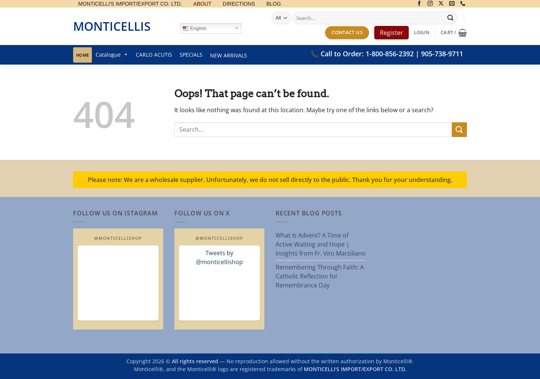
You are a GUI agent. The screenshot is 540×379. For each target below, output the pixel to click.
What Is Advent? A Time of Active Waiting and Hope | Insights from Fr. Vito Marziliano (321, 244)
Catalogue (112, 55)
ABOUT (203, 4)
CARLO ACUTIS (154, 54)
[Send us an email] (451, 4)
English (194, 29)
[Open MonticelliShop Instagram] (118, 282)
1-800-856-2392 (390, 53)
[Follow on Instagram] (430, 4)
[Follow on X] (441, 4)
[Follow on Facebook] (419, 4)
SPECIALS (191, 54)
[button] (421, 32)
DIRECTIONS (239, 4)
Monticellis (112, 26)
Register (391, 33)
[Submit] (450, 18)
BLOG (273, 4)
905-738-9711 (442, 53)
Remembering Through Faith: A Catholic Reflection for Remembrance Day (320, 276)
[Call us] (462, 4)
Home (82, 55)
